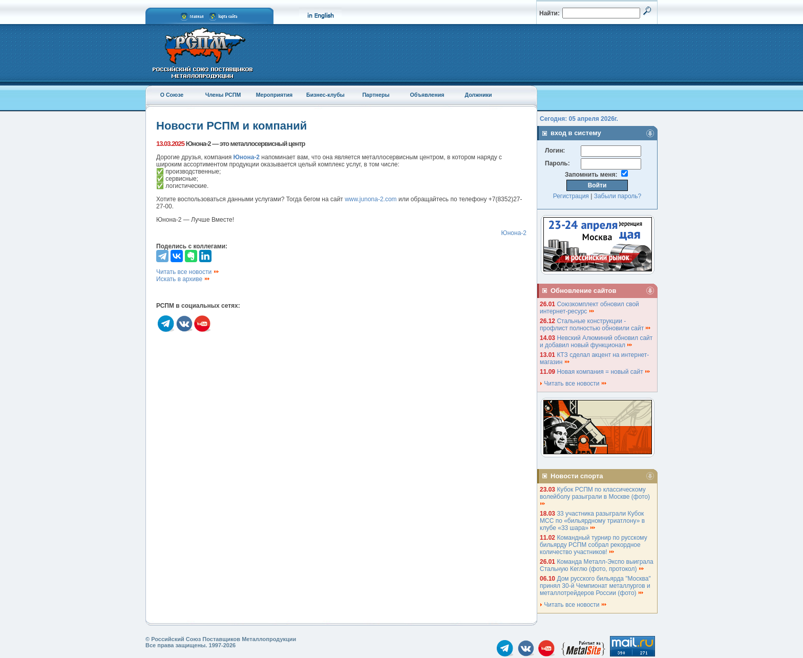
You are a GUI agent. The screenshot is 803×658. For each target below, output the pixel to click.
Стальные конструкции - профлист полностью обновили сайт (595, 324)
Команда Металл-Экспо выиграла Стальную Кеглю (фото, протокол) (596, 565)
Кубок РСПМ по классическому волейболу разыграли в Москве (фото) (595, 496)
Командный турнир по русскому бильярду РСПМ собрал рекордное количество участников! (593, 545)
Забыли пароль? (618, 196)
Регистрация (571, 196)
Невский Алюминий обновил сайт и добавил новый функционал (596, 341)
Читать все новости (188, 271)
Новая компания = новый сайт (604, 371)
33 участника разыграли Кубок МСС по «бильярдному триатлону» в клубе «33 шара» (592, 521)
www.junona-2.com (370, 199)
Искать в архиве (183, 279)
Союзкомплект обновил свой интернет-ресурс (589, 308)
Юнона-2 (513, 233)
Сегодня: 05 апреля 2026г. (579, 118)
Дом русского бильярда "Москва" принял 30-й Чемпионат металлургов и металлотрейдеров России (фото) (595, 586)
